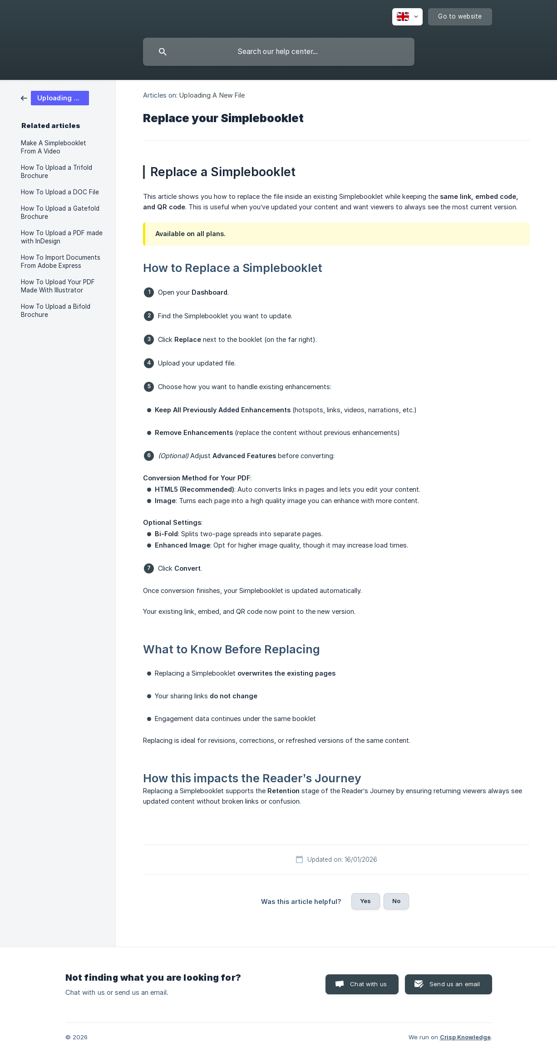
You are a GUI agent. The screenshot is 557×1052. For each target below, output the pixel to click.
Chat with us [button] (368, 984)
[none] (407, 16)
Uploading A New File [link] (212, 95)
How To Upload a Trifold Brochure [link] (56, 171)
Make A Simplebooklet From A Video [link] (53, 147)
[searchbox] (278, 52)
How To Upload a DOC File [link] (60, 192)
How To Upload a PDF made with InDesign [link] (62, 237)
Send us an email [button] (454, 984)
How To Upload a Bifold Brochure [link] (55, 310)
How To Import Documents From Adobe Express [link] (60, 261)
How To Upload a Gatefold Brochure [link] (60, 212)
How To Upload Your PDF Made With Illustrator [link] (58, 286)
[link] (55, 97)
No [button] (396, 900)
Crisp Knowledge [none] (465, 1037)
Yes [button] (365, 900)
